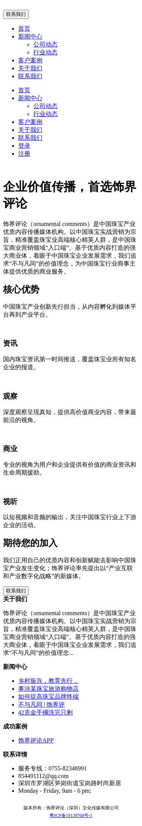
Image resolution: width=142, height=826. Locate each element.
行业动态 (45, 52)
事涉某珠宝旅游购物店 (48, 688)
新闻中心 (30, 36)
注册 (24, 153)
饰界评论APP (35, 740)
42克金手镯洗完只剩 (45, 712)
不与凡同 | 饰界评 (41, 704)
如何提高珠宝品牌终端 (48, 696)
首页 (24, 28)
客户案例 (30, 60)
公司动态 (45, 44)
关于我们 (30, 68)
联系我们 (16, 14)
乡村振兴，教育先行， (48, 681)
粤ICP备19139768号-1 (71, 815)
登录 (24, 145)
